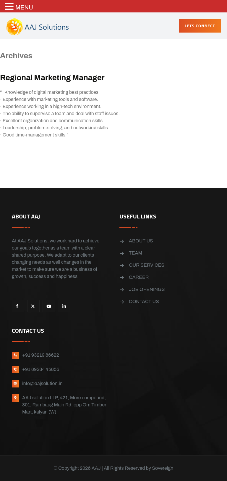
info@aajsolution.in (42, 383)
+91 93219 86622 (40, 355)
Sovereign (162, 468)
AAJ (96, 468)
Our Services (146, 265)
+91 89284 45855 (40, 369)
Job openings (147, 289)
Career (139, 277)
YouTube (49, 306)
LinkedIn (64, 306)
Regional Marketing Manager (52, 77)
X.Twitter (33, 306)
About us (141, 240)
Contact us (144, 301)
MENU (24, 7)
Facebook (18, 306)
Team (135, 252)
